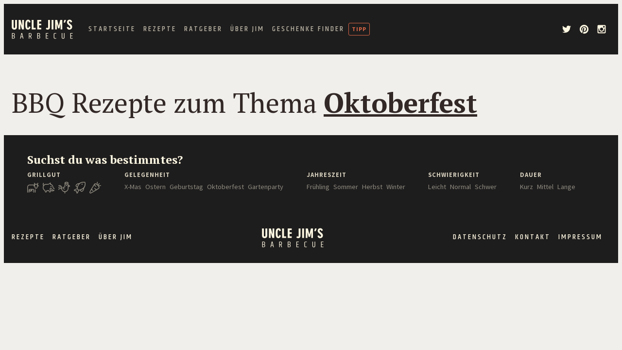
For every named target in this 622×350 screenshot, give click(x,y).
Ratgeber (203, 29)
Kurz (526, 186)
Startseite (112, 29)
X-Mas (132, 186)
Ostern (155, 186)
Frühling (318, 186)
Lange (566, 186)
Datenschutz (480, 237)
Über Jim (247, 29)
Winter (395, 186)
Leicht (437, 186)
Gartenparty (265, 186)
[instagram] (601, 29)
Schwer (486, 186)
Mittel (545, 186)
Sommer (345, 186)
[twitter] (566, 29)
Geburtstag (186, 186)
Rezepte (159, 29)
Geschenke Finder (308, 29)
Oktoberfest (225, 186)
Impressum (580, 237)
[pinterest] (584, 29)
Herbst (372, 186)
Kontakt (533, 237)
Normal (460, 186)
